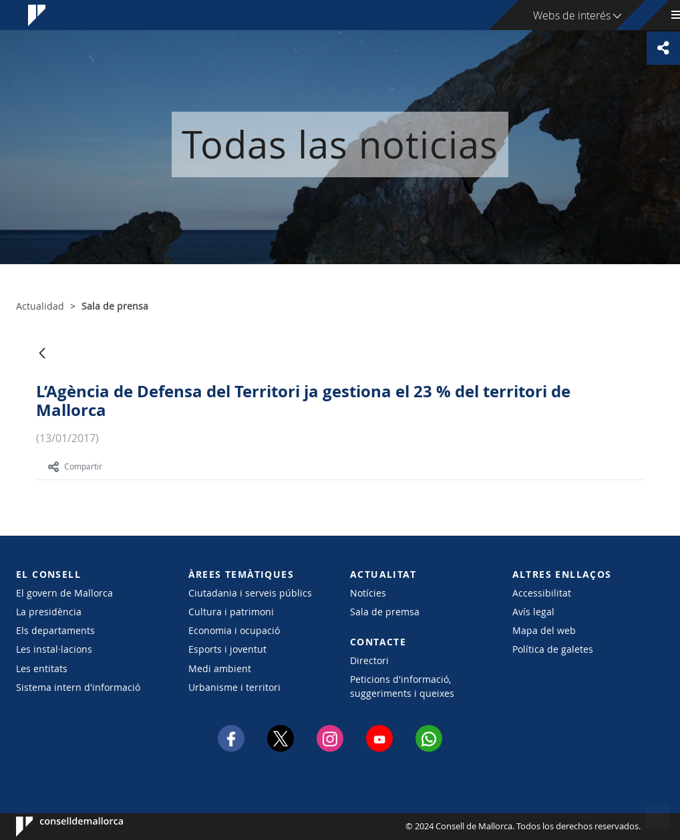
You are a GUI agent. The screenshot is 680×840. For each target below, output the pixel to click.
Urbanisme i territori (234, 687)
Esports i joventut (227, 649)
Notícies (368, 593)
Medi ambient (219, 668)
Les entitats (41, 668)
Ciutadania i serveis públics (250, 593)
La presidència (48, 611)
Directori (369, 660)
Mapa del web (544, 630)
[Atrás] (42, 354)
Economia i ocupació (234, 630)
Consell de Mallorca (56, 826)
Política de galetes (552, 649)
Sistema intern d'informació (78, 687)
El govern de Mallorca (64, 593)
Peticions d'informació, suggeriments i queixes (402, 686)
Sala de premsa (384, 611)
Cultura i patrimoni (231, 611)
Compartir (75, 466)
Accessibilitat (541, 593)
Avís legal (533, 611)
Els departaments (55, 630)
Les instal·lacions (54, 649)
